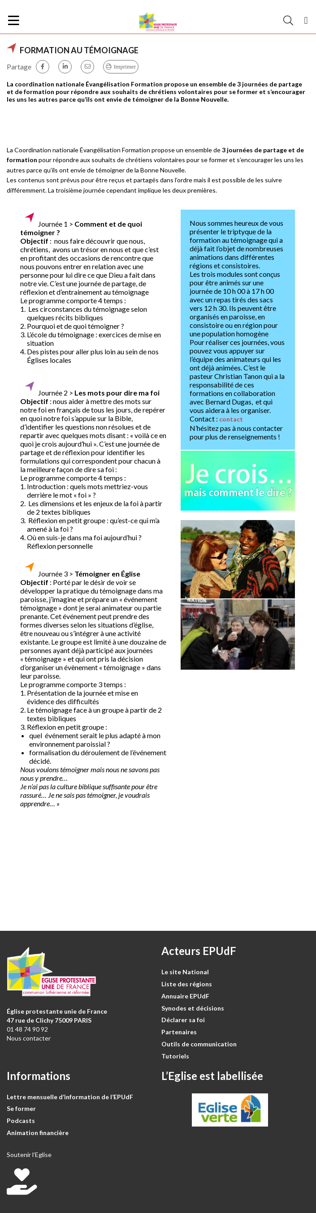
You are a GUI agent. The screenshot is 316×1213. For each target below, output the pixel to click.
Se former (21, 1108)
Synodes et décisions (192, 1008)
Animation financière (38, 1132)
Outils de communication (199, 1044)
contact (231, 419)
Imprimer (125, 66)
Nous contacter (29, 1038)
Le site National (185, 972)
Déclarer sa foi (183, 1020)
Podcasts (21, 1120)
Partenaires (179, 1032)
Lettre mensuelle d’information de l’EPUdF (70, 1097)
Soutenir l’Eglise (29, 1154)
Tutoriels (175, 1056)
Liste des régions (186, 984)
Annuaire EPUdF (185, 996)
